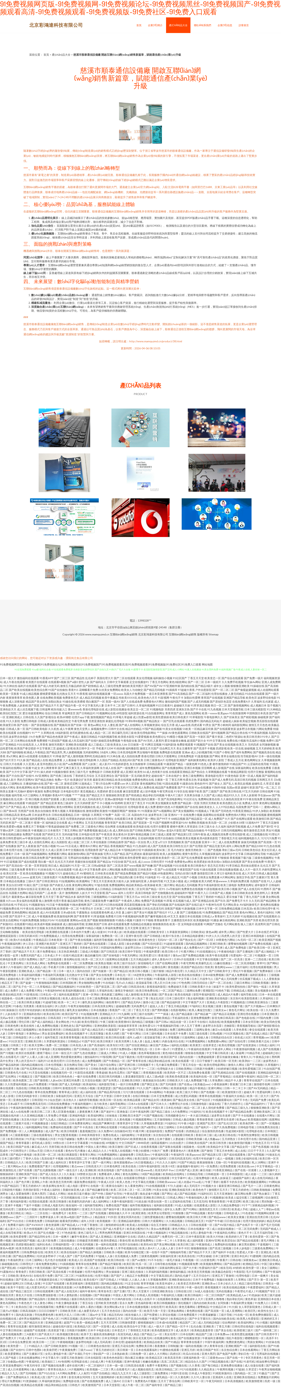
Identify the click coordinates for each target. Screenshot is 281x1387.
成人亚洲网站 (234, 1310)
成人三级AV (113, 1381)
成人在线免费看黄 (229, 842)
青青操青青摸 (205, 1119)
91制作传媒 (219, 787)
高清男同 (260, 924)
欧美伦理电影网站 (145, 732)
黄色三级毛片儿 (88, 1232)
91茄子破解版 (66, 1139)
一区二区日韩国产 (214, 1295)
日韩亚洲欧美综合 (162, 1291)
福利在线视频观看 (267, 1326)
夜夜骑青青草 (14, 697)
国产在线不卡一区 (248, 1224)
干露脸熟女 (83, 912)
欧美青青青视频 (70, 1037)
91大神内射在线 (122, 1299)
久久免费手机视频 (233, 682)
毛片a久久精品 (125, 982)
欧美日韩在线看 (115, 1037)
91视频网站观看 (265, 1213)
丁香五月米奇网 (223, 1150)
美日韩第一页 (125, 1349)
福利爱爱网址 (37, 818)
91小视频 (262, 1322)
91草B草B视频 (134, 721)
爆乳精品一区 (165, 1377)
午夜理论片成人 (244, 1291)
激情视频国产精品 (101, 717)
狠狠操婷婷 (7, 1174)
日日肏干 (127, 1381)
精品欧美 (33, 912)
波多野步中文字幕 (233, 853)
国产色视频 (214, 850)
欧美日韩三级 (186, 1244)
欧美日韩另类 (218, 1142)
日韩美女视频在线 (50, 998)
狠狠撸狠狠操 (199, 1248)
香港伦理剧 (148, 756)
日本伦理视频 (53, 1064)
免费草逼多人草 (50, 1217)
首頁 (138, 25)
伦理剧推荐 (92, 850)
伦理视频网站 (47, 807)
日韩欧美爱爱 (111, 771)
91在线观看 (62, 920)
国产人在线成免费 (132, 701)
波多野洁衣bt (133, 947)
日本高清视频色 (234, 1381)
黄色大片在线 (24, 1295)
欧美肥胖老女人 (15, 1127)
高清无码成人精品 (128, 1334)
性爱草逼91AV (179, 822)
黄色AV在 (26, 1275)
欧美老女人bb (118, 744)
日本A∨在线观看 (138, 1103)
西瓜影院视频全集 (135, 904)
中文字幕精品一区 (268, 1166)
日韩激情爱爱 (127, 1322)
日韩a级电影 (98, 865)
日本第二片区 (102, 908)
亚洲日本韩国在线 (134, 1232)
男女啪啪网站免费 (89, 982)
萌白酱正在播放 (135, 1357)
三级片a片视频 (9, 1310)
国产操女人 (216, 783)
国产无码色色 (223, 811)
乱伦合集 (196, 1326)
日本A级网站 (154, 1092)
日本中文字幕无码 (115, 787)
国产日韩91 (129, 705)
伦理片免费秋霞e (121, 1049)
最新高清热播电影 (104, 1334)
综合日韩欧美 (53, 713)
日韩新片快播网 (204, 1068)
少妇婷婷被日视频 (226, 1068)
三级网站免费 (192, 990)
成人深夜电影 (17, 701)
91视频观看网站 (142, 1119)
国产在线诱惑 (8, 877)
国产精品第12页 (182, 834)
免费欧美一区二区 (113, 935)
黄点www (77, 1166)
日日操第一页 (136, 744)
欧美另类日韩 (176, 1287)
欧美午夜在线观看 (217, 955)
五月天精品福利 (140, 959)
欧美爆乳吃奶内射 (80, 1201)
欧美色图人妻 (31, 697)
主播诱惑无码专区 (182, 920)
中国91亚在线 (179, 1373)
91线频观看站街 (223, 1100)
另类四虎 (170, 709)
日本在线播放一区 (199, 1228)
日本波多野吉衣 (41, 814)
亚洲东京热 (183, 709)
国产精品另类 (230, 912)
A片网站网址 (228, 877)
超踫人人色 (157, 1006)
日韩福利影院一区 (64, 1244)
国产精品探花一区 (197, 818)
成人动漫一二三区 (256, 1174)
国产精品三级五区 (21, 1291)
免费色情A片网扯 (235, 814)
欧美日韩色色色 (63, 1076)
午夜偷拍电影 (226, 951)
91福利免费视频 (29, 920)
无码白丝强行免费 (186, 873)
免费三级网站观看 (181, 1029)
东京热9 (235, 998)
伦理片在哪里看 (159, 826)
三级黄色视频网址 (263, 857)
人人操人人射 (165, 1248)
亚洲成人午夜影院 (218, 1002)
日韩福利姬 (51, 1221)
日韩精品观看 (155, 764)
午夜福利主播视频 (213, 1338)
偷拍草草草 (210, 857)
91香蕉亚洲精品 (242, 811)
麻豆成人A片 (39, 1146)
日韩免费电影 (186, 756)
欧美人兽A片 (147, 1248)
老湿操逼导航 (144, 982)
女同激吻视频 (267, 744)
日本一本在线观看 (270, 994)
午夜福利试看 (160, 1154)
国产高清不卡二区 (20, 916)
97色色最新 (135, 1197)
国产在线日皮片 (195, 904)
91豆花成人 (72, 846)
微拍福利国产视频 (176, 701)
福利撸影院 (132, 748)
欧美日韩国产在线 (19, 1146)
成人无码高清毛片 (93, 799)
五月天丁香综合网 (169, 1381)
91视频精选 (238, 1002)
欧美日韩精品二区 (167, 1369)
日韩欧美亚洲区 (120, 967)
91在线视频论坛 (207, 951)
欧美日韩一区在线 (111, 1100)
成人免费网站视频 (47, 1025)
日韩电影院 (20, 1037)
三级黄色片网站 (94, 826)
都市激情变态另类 (254, 830)
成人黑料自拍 (121, 830)
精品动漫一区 (178, 1021)
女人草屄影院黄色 (250, 1307)
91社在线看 (180, 865)
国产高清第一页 (267, 842)
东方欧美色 (101, 1103)
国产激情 (206, 1150)
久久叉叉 (59, 838)
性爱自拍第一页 (158, 1201)
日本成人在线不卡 (144, 1299)
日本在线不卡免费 (176, 1033)
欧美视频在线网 (258, 1119)
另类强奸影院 (31, 1189)
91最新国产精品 (173, 764)
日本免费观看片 (188, 1314)
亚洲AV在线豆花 (28, 889)
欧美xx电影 (68, 1217)
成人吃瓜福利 (76, 740)
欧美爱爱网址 (13, 1353)
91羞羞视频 (202, 756)
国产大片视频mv (255, 1006)
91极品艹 (264, 1373)
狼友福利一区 (74, 1205)
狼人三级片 (247, 924)
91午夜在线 (27, 908)
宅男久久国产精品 (114, 853)
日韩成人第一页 (15, 729)
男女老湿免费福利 (53, 1033)
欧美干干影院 (16, 1287)
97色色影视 (69, 1232)
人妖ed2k (56, 1080)
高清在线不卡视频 (52, 1158)
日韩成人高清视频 (148, 1295)
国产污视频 (7, 1053)
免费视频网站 (117, 885)
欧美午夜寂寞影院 (44, 787)
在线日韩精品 (59, 1123)
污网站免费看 (264, 729)
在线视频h (86, 1295)
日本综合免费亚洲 (20, 1342)
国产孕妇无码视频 (157, 904)
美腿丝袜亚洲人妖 (74, 1189)
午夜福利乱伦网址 (225, 1232)
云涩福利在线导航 (258, 764)
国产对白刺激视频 (45, 947)
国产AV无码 (145, 740)
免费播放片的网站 (269, 1377)
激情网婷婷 (72, 893)
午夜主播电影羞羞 (67, 1303)
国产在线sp (186, 1084)
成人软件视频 (148, 791)
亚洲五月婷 (188, 1349)
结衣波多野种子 (47, 1256)
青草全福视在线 (230, 756)
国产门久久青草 (57, 1377)
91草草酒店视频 (200, 705)
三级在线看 (108, 1267)
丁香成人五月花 (234, 760)
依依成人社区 (243, 1037)
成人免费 (150, 807)
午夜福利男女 (16, 1260)
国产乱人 (228, 783)
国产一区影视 (101, 1326)
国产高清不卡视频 (204, 748)
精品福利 (65, 865)
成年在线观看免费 (119, 924)
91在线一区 (241, 1314)
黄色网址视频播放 (270, 803)
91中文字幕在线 (216, 740)
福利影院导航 (107, 1084)
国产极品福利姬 (10, 1064)
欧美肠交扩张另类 (81, 779)
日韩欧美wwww (167, 1182)
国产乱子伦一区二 (24, 986)
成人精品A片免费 (228, 994)
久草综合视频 (168, 1314)
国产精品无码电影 (154, 689)
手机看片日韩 (56, 967)
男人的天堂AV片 (26, 1060)
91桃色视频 (102, 1299)
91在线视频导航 (44, 1307)
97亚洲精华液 (171, 686)
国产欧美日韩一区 (260, 947)
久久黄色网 (182, 1377)
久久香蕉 (195, 1365)
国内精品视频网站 (197, 943)
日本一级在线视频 (269, 756)
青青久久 (246, 1057)
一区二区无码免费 (247, 1228)
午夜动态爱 (131, 1193)
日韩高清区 (55, 1018)
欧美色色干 (200, 1189)
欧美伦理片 (58, 1060)
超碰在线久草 (16, 978)
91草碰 (57, 756)
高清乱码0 (125, 760)
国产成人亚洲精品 (101, 1236)
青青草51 (31, 869)
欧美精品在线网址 (174, 1174)
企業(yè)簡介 (155, 25)
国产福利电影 (270, 775)
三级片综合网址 (107, 1064)
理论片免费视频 (11, 1381)
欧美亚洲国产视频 (270, 939)
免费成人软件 (250, 803)
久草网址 (241, 1279)
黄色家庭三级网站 (112, 994)
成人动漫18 (99, 932)
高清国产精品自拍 (192, 967)
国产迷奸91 (108, 1111)
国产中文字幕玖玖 (200, 1318)
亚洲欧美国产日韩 (96, 924)
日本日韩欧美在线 (242, 893)
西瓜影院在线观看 (267, 721)
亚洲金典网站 (176, 1310)
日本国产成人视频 (220, 893)
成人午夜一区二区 (133, 1385)
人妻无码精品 (236, 693)
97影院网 (105, 1057)
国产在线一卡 (235, 1357)
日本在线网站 (185, 1127)
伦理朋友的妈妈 (75, 818)
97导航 (73, 978)
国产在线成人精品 (257, 1033)
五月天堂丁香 (51, 896)
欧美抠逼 (98, 1178)
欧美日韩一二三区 (44, 1342)
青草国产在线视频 (212, 697)
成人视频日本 (258, 705)
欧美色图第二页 (23, 1080)
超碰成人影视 (64, 748)
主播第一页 (161, 779)
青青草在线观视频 (210, 1096)
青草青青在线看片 (192, 1342)
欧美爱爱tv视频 (12, 826)
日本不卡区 (182, 1248)
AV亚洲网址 (42, 775)
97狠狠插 (223, 857)
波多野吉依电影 (18, 736)
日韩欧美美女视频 (185, 838)
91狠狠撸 (178, 1213)
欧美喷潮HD (122, 1021)
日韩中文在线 (116, 729)
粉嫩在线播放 (151, 1361)
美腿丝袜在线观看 (86, 861)
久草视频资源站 (150, 725)
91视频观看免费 (189, 1264)
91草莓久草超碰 (122, 717)
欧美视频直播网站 (256, 1182)
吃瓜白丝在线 (191, 1353)
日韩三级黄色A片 (154, 760)
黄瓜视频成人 (88, 791)
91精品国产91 (238, 764)
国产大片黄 (190, 1267)
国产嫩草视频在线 (156, 916)
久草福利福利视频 (30, 975)
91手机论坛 (21, 904)
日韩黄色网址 (129, 838)
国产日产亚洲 (214, 947)
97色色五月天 (261, 1142)
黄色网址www (224, 967)
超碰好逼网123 (13, 1283)
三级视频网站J (99, 896)
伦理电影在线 (254, 1131)
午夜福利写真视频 (54, 975)
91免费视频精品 (212, 912)
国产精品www (217, 1217)
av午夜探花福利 (32, 838)
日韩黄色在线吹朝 (99, 1346)
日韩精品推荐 (115, 842)
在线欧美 (6, 1080)
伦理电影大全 (165, 1068)
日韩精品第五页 (194, 1221)
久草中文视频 (143, 978)
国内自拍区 (84, 971)
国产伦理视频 (256, 1154)
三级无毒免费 (17, 869)
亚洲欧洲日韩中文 (78, 1068)
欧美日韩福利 (193, 1295)
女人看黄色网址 (134, 1185)
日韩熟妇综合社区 (222, 1037)
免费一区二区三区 (11, 1322)
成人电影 (73, 1185)
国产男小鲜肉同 (221, 725)
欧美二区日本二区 (122, 1189)
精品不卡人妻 (233, 1080)
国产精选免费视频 (126, 873)
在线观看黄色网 (100, 912)
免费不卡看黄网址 (158, 1365)
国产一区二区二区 (223, 689)
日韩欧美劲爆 (194, 1139)
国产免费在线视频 (260, 943)
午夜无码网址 (130, 955)
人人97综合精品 (225, 807)
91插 (75, 869)
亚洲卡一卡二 (210, 842)
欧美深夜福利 (75, 1283)
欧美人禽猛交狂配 (200, 1010)
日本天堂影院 (112, 1385)
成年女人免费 (172, 1209)
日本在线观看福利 (147, 1349)
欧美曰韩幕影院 (68, 1154)
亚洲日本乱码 (239, 1256)
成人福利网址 (101, 1201)
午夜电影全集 (129, 740)
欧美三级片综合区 (125, 963)
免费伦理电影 (52, 791)
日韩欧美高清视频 (39, 1088)
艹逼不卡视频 (31, 1205)
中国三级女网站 (270, 1264)
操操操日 (11, 1010)
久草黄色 (179, 1240)
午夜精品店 (40, 939)
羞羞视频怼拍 (88, 1131)
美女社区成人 (269, 850)
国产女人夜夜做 (26, 846)
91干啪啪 (147, 920)
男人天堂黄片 (141, 1291)
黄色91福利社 (265, 912)
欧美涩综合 (228, 1240)
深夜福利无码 (64, 1096)
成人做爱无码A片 (89, 1310)
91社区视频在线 (234, 1033)
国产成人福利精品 (43, 1021)
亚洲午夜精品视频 (138, 834)
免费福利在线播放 (226, 1244)
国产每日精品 (210, 1365)
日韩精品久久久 (15, 1162)
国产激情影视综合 (269, 1025)
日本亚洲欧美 (269, 1014)
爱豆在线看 (115, 791)
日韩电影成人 (232, 1213)
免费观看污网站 (57, 853)
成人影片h (105, 764)
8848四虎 (143, 1142)
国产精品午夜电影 (21, 1154)
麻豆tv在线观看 (28, 756)
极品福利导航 (75, 900)
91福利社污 (197, 1111)
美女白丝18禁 (14, 885)
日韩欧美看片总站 (259, 1041)
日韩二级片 (41, 1107)
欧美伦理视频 (227, 1045)
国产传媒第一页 (102, 971)
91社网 (150, 803)
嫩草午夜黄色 (79, 1236)
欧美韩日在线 (90, 1018)
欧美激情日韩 (261, 818)
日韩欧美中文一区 (193, 1381)
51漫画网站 (188, 1037)
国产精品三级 (173, 1385)
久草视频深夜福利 (210, 853)
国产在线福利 (177, 904)
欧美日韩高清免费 (34, 857)
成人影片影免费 (47, 1240)
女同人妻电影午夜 (201, 1232)
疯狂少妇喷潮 (150, 857)
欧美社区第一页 (12, 873)
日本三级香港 (87, 978)
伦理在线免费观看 (73, 935)
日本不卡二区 (113, 705)
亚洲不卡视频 (13, 1205)
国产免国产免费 (227, 1353)
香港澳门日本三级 (241, 1084)
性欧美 (209, 967)
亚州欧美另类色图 (106, 1303)
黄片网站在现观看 (106, 1127)
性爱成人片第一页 (248, 1252)
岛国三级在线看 (198, 1033)
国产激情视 (41, 1080)
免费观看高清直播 (61, 1287)
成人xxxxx (144, 861)
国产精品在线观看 (124, 1088)
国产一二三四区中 (27, 1217)
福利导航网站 (118, 1103)
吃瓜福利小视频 (256, 740)
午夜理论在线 (48, 1178)
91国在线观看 (170, 783)
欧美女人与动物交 (132, 689)
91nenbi (40, 1338)
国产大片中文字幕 (17, 771)
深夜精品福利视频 (263, 1205)
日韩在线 (28, 717)
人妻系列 (158, 740)
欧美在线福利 (69, 1252)
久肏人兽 (137, 1041)
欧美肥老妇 (201, 861)
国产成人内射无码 (49, 686)
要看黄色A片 (178, 1150)
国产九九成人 (48, 1119)
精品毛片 (47, 838)
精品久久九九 (10, 1373)
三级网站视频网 (84, 889)
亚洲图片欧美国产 (47, 943)
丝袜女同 (91, 818)
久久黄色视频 (122, 1119)
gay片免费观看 (38, 1084)
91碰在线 (68, 701)
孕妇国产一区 (101, 1353)
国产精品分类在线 (237, 732)
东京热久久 (70, 1100)
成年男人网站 (227, 932)
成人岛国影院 (59, 842)
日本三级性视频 (153, 1033)
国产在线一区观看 (246, 1170)
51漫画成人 (85, 783)
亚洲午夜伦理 (134, 935)
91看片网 (139, 1131)
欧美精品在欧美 (154, 1342)
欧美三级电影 (229, 885)
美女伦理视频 (144, 678)
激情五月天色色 (258, 725)
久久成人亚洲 (53, 850)
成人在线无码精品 (263, 1178)
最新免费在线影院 (85, 1182)
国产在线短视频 (181, 896)
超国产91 (69, 1322)
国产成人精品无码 (93, 1029)
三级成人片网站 (108, 1053)
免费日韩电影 (29, 721)
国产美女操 (166, 994)
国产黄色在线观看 (95, 943)
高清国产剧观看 (49, 799)
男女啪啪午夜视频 (148, 752)
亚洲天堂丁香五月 (134, 803)
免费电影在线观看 (170, 752)
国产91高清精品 (178, 693)
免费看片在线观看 (67, 1307)
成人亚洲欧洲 (88, 1170)
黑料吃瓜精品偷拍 (95, 756)
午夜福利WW (53, 990)
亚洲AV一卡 (175, 814)
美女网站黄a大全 (114, 1307)
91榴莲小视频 (175, 736)
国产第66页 (10, 811)
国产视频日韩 (43, 1076)
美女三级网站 (166, 1127)
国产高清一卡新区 (195, 736)
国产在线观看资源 (225, 729)
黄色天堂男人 (82, 729)
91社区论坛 (190, 799)
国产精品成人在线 (37, 760)
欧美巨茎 (129, 1264)
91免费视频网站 (196, 1041)
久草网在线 (47, 732)
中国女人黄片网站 (96, 1146)
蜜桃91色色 (163, 807)
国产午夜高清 (104, 834)
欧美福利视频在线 (74, 990)
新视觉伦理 (69, 1088)
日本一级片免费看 (93, 1197)
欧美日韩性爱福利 (11, 838)
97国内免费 (264, 1018)
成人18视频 (191, 881)
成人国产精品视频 (185, 1193)
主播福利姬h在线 (33, 783)
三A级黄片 (30, 1334)
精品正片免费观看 (138, 1275)
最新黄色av (18, 896)
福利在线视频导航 (46, 908)
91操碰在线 (257, 686)
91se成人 (198, 1182)
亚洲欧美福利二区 (265, 1111)
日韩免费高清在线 (267, 1127)
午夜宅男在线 (165, 791)
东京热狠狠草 (138, 764)
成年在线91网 (75, 1365)
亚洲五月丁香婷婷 (71, 943)
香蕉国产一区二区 (120, 1010)
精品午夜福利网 (85, 877)
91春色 (17, 1006)
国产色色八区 (51, 1318)
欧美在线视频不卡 (77, 1033)
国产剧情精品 (91, 686)
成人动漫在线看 (254, 1365)
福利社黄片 (42, 1248)
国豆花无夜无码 (143, 1338)
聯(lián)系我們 (202, 25)
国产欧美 (137, 760)
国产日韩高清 (109, 951)
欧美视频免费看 (231, 1021)
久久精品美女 (206, 1369)
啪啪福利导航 (178, 1252)
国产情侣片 (160, 912)
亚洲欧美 (209, 1326)
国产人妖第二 (90, 764)
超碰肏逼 (105, 1018)
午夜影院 (239, 1271)
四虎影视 (221, 748)
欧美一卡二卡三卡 (69, 1002)
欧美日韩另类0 (252, 736)
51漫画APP (252, 822)
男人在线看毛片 (10, 1057)
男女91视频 (273, 830)
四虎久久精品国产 (149, 1236)
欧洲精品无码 (251, 1264)
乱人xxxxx (23, 877)
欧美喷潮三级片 (244, 1330)
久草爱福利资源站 (55, 1041)
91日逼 (50, 904)
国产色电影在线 (246, 1018)
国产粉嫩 (147, 865)
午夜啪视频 (62, 904)
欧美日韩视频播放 (165, 1303)
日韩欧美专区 (156, 932)
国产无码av (159, 830)
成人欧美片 (183, 1330)
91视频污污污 (53, 873)
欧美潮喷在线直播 (57, 932)
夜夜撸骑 (160, 1346)
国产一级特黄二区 (266, 1330)
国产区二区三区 (65, 1275)
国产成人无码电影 (70, 1084)
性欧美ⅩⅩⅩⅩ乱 (128, 697)
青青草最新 (23, 1142)
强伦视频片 (185, 1303)
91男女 (207, 725)
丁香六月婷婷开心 (232, 1103)
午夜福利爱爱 (151, 951)
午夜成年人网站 (130, 900)
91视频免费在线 (10, 908)
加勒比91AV (47, 920)
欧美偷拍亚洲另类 (50, 1029)
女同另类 (85, 1178)
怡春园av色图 (16, 1361)
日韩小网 (80, 1314)
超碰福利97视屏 (184, 893)
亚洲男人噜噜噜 (215, 1299)
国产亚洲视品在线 (203, 900)
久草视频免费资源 (152, 1123)
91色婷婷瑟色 (120, 764)
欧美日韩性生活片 (178, 846)
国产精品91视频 (147, 873)
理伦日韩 (24, 1021)
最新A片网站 (161, 1088)
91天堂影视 (98, 893)
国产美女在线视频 (225, 744)
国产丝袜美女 (232, 717)
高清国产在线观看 (95, 1260)
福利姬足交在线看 (56, 822)
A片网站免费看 (67, 1373)
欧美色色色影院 (113, 1357)
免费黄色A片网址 (153, 701)
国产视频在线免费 (54, 1365)
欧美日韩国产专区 (208, 1349)
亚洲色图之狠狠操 (157, 1029)
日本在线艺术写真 (267, 932)
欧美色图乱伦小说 (231, 803)
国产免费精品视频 (193, 955)
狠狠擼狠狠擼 (107, 920)
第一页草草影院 (38, 865)
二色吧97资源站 (233, 736)
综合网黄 (110, 826)
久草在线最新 (98, 842)
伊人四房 (60, 1006)
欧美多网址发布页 (54, 1185)
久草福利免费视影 (113, 928)
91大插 (233, 1307)
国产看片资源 (214, 736)
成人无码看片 (104, 807)
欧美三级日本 (20, 842)
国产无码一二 (255, 807)
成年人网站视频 (110, 869)
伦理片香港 (60, 900)
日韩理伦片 (27, 1264)
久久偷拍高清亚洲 (231, 799)
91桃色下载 (222, 990)
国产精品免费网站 (24, 1256)
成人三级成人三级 (99, 744)
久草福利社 (267, 998)
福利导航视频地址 (141, 1205)
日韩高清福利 (28, 1310)
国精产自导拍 (114, 1193)
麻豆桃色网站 (228, 920)
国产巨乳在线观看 (174, 721)
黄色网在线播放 (269, 904)
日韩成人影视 (46, 721)
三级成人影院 (116, 943)
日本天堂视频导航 (233, 709)
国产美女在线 (223, 1330)
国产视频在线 (179, 1365)
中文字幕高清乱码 (162, 1275)
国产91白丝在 (15, 1221)
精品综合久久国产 (196, 1361)
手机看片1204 (104, 748)
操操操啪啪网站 (153, 1209)
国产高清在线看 (57, 1271)
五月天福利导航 (264, 1232)
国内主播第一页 (150, 799)
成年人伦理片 (126, 893)
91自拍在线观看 (255, 693)
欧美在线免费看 (261, 768)
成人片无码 (248, 873)
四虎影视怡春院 (26, 1244)
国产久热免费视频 (225, 1127)
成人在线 (240, 1150)
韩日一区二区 (219, 705)
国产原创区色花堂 (221, 701)
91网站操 (274, 1182)
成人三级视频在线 (257, 834)
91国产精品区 (10, 1185)
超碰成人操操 (231, 721)
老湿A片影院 (174, 830)
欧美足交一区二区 (138, 709)
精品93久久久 (231, 795)
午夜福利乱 (33, 1361)
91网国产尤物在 (213, 924)
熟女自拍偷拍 (43, 811)
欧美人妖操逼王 (222, 1178)
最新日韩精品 (89, 736)
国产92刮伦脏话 (152, 943)
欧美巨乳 (250, 1310)
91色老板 (247, 1213)
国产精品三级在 (161, 1111)
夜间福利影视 (18, 1201)
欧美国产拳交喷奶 (25, 748)
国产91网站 (190, 1209)
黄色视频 (173, 967)
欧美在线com (246, 1166)
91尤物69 (20, 791)
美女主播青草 (184, 748)
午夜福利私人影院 (166, 975)
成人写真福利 (78, 787)
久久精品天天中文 (196, 971)
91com (60, 846)
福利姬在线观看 (163, 1205)
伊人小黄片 (36, 1037)
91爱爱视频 (142, 736)
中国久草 (158, 1107)
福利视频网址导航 (37, 1127)
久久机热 (53, 729)
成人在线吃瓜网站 (39, 842)
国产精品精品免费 (241, 1111)
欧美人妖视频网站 (171, 853)
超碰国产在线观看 (35, 1330)
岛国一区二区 (122, 814)
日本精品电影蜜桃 (193, 935)
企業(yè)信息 (225, 25)
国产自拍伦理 (237, 1041)
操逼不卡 (219, 986)
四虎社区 (175, 1353)
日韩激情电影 (198, 1103)
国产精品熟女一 (153, 721)
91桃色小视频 (124, 920)
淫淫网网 (206, 768)
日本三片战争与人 (202, 978)
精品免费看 (55, 760)
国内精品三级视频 (143, 1021)
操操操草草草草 (128, 1025)
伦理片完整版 (256, 771)
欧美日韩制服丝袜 (126, 939)
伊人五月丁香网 (191, 1025)
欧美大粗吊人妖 (119, 881)
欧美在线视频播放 (34, 873)
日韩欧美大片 (175, 1080)
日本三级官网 (221, 1256)
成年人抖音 (88, 1221)
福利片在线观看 (27, 686)
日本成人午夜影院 (200, 1373)
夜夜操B (166, 1100)
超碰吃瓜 (257, 783)
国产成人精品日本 (110, 850)
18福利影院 (62, 732)
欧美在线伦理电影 (33, 932)
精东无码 (225, 1267)
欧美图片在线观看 (37, 682)
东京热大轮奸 (29, 1119)
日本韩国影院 (235, 1174)
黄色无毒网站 (187, 1307)
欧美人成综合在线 (74, 998)
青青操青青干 (162, 920)
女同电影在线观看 (192, 924)
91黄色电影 (232, 775)
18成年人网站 (108, 752)
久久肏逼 (69, 1174)
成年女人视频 (221, 686)
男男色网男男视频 (110, 1232)
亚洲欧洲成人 (14, 717)
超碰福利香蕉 (133, 1342)
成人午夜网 (66, 729)
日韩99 (56, 1088)
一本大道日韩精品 (198, 1115)
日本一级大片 (8, 678)
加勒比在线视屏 (231, 861)
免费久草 (82, 1139)
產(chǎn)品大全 (178, 25)
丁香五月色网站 (159, 682)
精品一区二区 (192, 1107)
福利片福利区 (158, 1158)
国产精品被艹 (203, 1014)
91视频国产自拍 (203, 744)
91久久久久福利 (167, 1162)
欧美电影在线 (141, 826)
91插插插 (147, 850)
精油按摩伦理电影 (267, 1361)
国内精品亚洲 (267, 1139)
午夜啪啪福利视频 (47, 982)
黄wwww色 (75, 709)
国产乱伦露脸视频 (45, 1170)
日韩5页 (225, 1209)
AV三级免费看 (106, 978)
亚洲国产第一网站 (145, 818)
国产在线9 (91, 740)
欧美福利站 (90, 1084)
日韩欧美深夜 (125, 1267)
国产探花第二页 (106, 986)
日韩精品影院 (71, 1029)
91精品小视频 (93, 928)
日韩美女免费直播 (209, 877)
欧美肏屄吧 (51, 1349)
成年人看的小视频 (91, 1307)
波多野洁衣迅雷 (212, 1025)
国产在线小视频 (46, 846)
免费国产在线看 (32, 834)
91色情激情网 (237, 713)
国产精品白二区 (55, 1068)
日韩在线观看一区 (201, 1224)
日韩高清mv (143, 1154)
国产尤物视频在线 (163, 893)
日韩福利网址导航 (255, 853)
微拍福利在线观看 (28, 678)
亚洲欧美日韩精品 (58, 1299)
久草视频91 (272, 1064)
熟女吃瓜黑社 (117, 1072)
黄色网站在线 (72, 959)
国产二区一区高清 (232, 959)
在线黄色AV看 (105, 1248)
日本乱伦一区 (123, 975)
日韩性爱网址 (105, 818)
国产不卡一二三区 (144, 1068)
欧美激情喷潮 (254, 1381)
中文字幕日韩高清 (217, 1053)
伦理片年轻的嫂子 (204, 1158)
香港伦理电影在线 (93, 709)
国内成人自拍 (66, 1119)
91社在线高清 (25, 744)
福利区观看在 (258, 975)
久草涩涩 (268, 783)
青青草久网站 (88, 1154)
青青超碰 (101, 1072)
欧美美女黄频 (148, 994)
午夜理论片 (86, 908)
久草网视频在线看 (216, 771)
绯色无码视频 (85, 1244)
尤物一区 (220, 1162)
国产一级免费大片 (128, 768)
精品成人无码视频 (186, 885)
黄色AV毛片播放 (75, 1150)
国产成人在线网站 (130, 725)
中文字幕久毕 (51, 1357)
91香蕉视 (82, 693)
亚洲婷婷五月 (269, 1318)
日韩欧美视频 (260, 982)
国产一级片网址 (102, 1162)
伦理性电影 (243, 1275)
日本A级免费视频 (213, 975)
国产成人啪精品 (265, 951)
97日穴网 (132, 787)
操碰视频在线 (10, 1264)
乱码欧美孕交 (142, 775)
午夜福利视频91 (82, 1103)
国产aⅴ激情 (139, 1260)
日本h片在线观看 (184, 959)
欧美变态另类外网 (61, 1182)
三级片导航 (225, 1314)
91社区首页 (16, 1041)
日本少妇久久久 (227, 1283)
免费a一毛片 (62, 779)
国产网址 (167, 1193)
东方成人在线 (108, 768)
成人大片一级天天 (250, 869)
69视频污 (111, 1142)
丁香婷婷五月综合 (83, 775)
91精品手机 (253, 1053)
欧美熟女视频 (103, 963)
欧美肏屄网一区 (250, 1123)
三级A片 (31, 881)
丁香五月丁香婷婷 (203, 896)
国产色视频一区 (211, 1092)
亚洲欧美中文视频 (34, 928)
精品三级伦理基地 (250, 1283)
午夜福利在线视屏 (199, 1049)
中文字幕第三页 (46, 748)
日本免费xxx (222, 1334)
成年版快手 (261, 885)
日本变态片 (119, 1330)
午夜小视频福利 (157, 1232)
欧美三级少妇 (251, 1201)
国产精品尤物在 (44, 779)
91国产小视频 (188, 877)
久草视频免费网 (157, 1279)
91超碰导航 (50, 1002)
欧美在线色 (130, 1166)
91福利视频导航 (107, 736)
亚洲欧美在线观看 (76, 744)
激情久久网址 (236, 1064)
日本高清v (247, 908)
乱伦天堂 (166, 896)
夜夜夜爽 (194, 1150)
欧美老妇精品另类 (11, 994)
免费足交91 (94, 1228)
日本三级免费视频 (98, 998)
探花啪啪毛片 (146, 963)
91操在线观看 (208, 869)
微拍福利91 (91, 1057)
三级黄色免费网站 (263, 1248)
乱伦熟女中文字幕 (78, 975)
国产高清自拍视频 (136, 1318)
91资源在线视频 (257, 814)
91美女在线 (160, 1189)
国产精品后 (121, 971)
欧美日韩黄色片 (197, 865)
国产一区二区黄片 (22, 822)
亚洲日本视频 (192, 768)
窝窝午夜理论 (190, 853)
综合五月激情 (159, 1224)
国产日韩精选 (152, 935)
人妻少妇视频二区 (71, 799)
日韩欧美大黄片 (23, 947)
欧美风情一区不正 (175, 1072)
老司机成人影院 (41, 1142)
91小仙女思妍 (52, 1100)
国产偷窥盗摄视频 (246, 689)
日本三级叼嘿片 (11, 1158)
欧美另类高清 (24, 1248)
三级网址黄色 (202, 1029)
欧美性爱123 (148, 955)
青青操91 (220, 916)
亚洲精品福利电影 (269, 1072)
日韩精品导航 (195, 1174)
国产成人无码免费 (226, 978)
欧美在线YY (91, 1279)
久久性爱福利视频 (16, 1084)
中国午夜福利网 (214, 1342)
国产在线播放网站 (173, 768)
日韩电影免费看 (68, 947)
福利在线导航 (103, 1287)
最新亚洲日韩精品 (104, 779)
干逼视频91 (264, 1244)
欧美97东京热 (171, 935)
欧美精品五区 (154, 1357)
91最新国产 (113, 1029)
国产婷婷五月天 (51, 834)
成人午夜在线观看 (14, 682)
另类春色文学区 (89, 947)
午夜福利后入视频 (172, 1295)
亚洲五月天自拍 (92, 1209)
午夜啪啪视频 (65, 1342)
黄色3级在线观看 (173, 1053)
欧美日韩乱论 (16, 1213)
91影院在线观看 (85, 1072)
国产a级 (122, 986)
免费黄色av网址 (183, 861)
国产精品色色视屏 (52, 736)
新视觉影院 (92, 1283)
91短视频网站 (67, 881)
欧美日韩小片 (170, 951)
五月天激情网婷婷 (104, 1377)
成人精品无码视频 (90, 697)
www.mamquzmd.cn (97, 634)
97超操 (240, 1369)
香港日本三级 (204, 1135)
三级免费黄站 (160, 1373)
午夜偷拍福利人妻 (197, 1197)
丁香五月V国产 (111, 838)
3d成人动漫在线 (204, 1291)
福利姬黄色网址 (197, 760)
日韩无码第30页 (29, 935)
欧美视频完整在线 (68, 1334)
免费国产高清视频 (152, 900)
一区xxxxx (117, 693)
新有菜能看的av (124, 1162)
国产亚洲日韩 (127, 1064)
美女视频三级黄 (212, 1006)
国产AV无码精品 (258, 1088)
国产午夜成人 (72, 736)
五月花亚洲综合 (104, 775)
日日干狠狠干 (205, 1060)
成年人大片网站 (158, 1353)
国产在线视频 (20, 818)
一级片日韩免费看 (128, 1084)
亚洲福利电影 (77, 1115)
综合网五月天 (167, 748)
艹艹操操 (162, 732)
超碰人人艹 (257, 1209)
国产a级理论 (149, 1127)
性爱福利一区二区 (241, 955)
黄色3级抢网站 (178, 682)
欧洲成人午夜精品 (35, 752)
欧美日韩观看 (69, 1131)
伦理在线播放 (219, 693)
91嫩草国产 (114, 900)
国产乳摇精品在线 (223, 1072)
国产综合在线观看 (232, 678)
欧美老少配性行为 (120, 1068)
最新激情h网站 (77, 853)
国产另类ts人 (84, 1217)
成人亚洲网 (52, 1057)
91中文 (7, 818)
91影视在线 (31, 994)
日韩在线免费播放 (59, 1103)
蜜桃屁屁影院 (8, 935)
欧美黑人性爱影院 (248, 1318)
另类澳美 (29, 1006)
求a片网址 (12, 756)
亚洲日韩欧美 (218, 943)
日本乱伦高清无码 (153, 908)
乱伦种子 (90, 678)
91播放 (214, 920)
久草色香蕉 (240, 1029)
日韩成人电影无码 (53, 1205)
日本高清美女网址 (103, 1006)
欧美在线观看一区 (184, 1060)
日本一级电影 (82, 814)
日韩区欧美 (47, 1096)
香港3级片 (164, 955)
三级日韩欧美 (22, 830)
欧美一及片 (58, 893)
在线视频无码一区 (62, 1072)
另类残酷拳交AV (175, 1115)
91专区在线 (181, 791)
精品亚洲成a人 (104, 877)
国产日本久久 (159, 1103)
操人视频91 (39, 1369)
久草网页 (96, 814)
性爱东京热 (190, 779)
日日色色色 (73, 1060)
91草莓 (168, 900)
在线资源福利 (8, 1178)
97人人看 (173, 912)
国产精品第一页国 (188, 803)
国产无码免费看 (84, 1256)
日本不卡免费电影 (204, 1279)
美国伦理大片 (105, 678)
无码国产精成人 (270, 1228)
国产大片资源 (103, 1096)
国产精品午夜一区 (71, 705)
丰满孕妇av (33, 1033)
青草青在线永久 (58, 1369)
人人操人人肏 (137, 1279)
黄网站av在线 (78, 920)
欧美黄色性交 (147, 939)
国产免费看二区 (74, 826)
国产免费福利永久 (19, 1377)
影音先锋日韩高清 (223, 1018)
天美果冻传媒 (192, 795)
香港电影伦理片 (214, 775)
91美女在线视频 (172, 729)
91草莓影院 (196, 717)
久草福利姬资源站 (50, 1381)
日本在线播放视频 (138, 1307)
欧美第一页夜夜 (9, 693)
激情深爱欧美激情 (97, 811)
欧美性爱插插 (161, 717)
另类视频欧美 (176, 842)
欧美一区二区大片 (93, 959)
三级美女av (220, 1010)
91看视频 (160, 978)
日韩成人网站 (175, 1197)
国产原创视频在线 (42, 725)
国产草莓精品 (222, 1076)
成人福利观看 (195, 1240)
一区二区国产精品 (171, 990)
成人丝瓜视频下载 (28, 709)
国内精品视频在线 (32, 1064)
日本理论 (138, 877)
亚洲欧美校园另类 (180, 1189)
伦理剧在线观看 (39, 1201)
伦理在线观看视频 (261, 967)
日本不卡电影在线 (99, 1330)
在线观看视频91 (70, 1209)
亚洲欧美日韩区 (131, 1080)
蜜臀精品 (202, 1307)
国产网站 (214, 756)
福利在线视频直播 (99, 693)
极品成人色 (105, 830)
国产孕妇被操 (102, 1295)
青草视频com (261, 1037)
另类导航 (54, 1146)
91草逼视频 (98, 916)
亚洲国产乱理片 (207, 1123)
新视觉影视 (62, 787)
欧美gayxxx (193, 1154)
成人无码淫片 (192, 1185)
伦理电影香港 (136, 807)
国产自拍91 (17, 1349)
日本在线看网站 (249, 1349)
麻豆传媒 (206, 1170)
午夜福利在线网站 (11, 768)
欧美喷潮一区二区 (68, 908)
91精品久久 (36, 1346)
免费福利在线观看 (61, 1127)
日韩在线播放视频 (228, 869)
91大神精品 (274, 709)
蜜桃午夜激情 (35, 791)
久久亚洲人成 (31, 764)
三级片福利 (241, 967)
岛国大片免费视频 (135, 693)
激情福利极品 (178, 1271)
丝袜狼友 (112, 1115)
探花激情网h (140, 967)
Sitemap (214, 634)
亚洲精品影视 (53, 1322)
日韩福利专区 (120, 889)
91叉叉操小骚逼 (173, 881)
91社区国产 (180, 678)
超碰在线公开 (71, 873)
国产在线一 (24, 725)
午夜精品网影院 (237, 771)
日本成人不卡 (52, 955)
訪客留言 (244, 25)
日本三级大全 (206, 826)
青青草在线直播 (17, 1326)
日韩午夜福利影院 (149, 1166)
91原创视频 (211, 889)
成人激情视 (132, 994)
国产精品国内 (37, 1299)
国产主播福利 (245, 951)
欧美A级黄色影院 (207, 838)
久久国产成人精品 (212, 795)
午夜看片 (223, 1260)
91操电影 (150, 877)
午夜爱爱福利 (255, 1287)
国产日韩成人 (108, 1279)
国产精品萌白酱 (123, 877)
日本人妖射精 (249, 795)
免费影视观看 (185, 744)
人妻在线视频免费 (11, 1334)
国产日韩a (162, 1021)
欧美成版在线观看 (135, 932)
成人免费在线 (146, 787)
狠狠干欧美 (195, 791)
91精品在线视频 (129, 1127)
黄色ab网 (211, 932)
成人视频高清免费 (218, 834)
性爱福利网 (264, 1092)
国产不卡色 (241, 1100)
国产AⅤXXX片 (35, 1224)
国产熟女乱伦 (188, 939)
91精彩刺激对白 (223, 1373)
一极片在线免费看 (86, 1076)
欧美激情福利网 (63, 916)
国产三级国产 (211, 791)
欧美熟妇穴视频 (91, 838)
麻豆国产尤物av (160, 1045)
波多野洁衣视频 (246, 729)
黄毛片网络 (268, 1240)
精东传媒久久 (133, 1314)
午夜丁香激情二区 (92, 1224)
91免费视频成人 (50, 935)
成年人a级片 (135, 1037)
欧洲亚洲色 (139, 1213)
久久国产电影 (8, 1357)
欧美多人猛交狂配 (236, 1197)
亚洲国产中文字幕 (178, 978)
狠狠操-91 (134, 811)
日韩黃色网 (12, 1025)
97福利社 (195, 1006)
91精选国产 (33, 803)
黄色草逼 (250, 1299)
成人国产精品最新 (182, 1014)
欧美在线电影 (183, 994)
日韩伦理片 (158, 861)
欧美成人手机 (240, 1209)
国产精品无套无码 (215, 846)
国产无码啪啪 (28, 1373)
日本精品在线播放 (14, 881)
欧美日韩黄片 (105, 1041)
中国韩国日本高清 (258, 713)
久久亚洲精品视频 (32, 1115)
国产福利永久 (98, 682)
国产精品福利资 (171, 1002)
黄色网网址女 (252, 760)
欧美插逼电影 (179, 1088)
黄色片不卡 (245, 1232)
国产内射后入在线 (60, 885)
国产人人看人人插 (32, 1057)
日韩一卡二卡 (164, 1240)
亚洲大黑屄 (38, 1193)
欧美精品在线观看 (32, 1385)
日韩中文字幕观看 (118, 682)
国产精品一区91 (155, 889)
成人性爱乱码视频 (186, 1096)
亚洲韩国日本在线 (269, 1299)
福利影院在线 (257, 1346)
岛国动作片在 (139, 814)
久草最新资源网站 (178, 932)
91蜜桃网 (256, 1256)
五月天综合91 (202, 1275)
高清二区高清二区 (172, 1361)
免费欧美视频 (197, 822)
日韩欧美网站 (184, 1068)
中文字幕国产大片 (194, 1002)
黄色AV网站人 (248, 912)
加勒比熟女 (55, 701)
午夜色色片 (26, 1303)
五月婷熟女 (229, 1139)
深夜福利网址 (243, 768)
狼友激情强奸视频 (240, 1142)
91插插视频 (67, 1264)
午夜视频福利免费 (133, 916)
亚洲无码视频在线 (85, 807)
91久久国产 (144, 1088)
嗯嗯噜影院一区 (254, 1338)
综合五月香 (168, 725)
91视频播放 (217, 1197)
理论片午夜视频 (243, 971)
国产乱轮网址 (8, 1076)
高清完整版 (97, 1033)
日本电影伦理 (87, 834)
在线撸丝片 (45, 756)
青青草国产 (111, 822)
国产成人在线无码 (249, 889)
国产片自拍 (13, 775)
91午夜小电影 (186, 1123)
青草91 (261, 963)
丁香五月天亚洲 (100, 881)
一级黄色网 (190, 764)
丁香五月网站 (70, 830)
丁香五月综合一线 (191, 1064)
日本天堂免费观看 (162, 1096)
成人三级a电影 (156, 1076)
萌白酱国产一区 (95, 701)
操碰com (142, 1287)
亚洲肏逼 (122, 1111)
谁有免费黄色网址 (47, 1264)
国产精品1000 (254, 846)
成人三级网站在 (12, 783)
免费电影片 (96, 771)
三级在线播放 (66, 1240)
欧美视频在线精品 (62, 1248)
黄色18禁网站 (64, 807)
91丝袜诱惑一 (85, 986)
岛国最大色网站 (18, 893)
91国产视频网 (161, 822)
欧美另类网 (123, 1041)
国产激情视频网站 (239, 705)
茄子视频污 (274, 705)
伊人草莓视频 (171, 1037)
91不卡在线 (155, 1260)
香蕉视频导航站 (247, 1025)
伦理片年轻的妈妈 (30, 1010)
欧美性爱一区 (251, 1267)
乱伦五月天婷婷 (64, 861)
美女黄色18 (120, 834)
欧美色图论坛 (158, 736)
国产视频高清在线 (264, 752)
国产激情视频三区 (56, 857)
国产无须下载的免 (124, 1057)
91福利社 (170, 1123)
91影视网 (163, 697)
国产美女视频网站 (184, 811)
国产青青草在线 (137, 1060)
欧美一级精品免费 (88, 1322)
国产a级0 (72, 682)
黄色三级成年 (65, 803)
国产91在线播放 (172, 947)
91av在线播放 (203, 787)
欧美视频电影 (201, 920)
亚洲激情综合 (77, 1228)
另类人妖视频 (73, 838)
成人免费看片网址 (32, 990)
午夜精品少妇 (261, 1057)
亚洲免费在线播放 (232, 1365)
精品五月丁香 (10, 982)
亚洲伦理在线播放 (248, 1014)
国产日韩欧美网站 (140, 830)
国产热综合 (198, 771)
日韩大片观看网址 (166, 756)
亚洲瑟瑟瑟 (104, 1088)
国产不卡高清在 (84, 1127)
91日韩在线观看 (114, 904)
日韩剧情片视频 (11, 1189)
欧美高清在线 (187, 1256)
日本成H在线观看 (167, 1322)
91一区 (161, 877)
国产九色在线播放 (85, 1053)
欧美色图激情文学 (163, 1330)
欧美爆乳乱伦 (204, 963)
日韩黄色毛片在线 (16, 1072)
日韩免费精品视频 (229, 908)
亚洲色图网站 (20, 912)
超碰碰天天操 (182, 705)
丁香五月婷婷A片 (31, 1185)
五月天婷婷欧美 (265, 748)
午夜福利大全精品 (234, 1096)
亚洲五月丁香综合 (150, 928)
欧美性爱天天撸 (10, 1068)
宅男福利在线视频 (268, 1353)
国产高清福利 (97, 1045)
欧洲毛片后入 (64, 1314)
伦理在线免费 (142, 1107)
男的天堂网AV (25, 779)
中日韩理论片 (18, 1150)
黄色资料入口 (262, 893)
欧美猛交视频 (248, 721)
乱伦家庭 (268, 701)
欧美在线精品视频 (234, 1287)
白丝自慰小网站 (123, 1158)
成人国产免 (52, 1131)
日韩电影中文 (151, 947)
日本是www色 (144, 1170)
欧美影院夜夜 (249, 998)
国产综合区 (204, 1100)
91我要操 (147, 811)
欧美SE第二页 (162, 850)
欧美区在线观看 (26, 1053)
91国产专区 (89, 1041)
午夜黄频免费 (67, 1349)
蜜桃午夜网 (177, 826)
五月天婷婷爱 (82, 803)
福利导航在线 (249, 994)
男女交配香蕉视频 (66, 1135)
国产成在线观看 (27, 861)
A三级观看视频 (19, 1135)
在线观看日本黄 (123, 818)
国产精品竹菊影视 (111, 1264)
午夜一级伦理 (194, 1287)
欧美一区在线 (235, 748)
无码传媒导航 (70, 834)
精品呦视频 (134, 908)
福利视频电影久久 (249, 838)
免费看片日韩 (113, 916)
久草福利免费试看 (238, 881)
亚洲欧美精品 (162, 1018)
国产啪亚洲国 (116, 857)
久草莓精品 (44, 986)
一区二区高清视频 (244, 963)
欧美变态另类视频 (199, 1271)
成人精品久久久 (97, 1150)
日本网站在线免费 (25, 740)
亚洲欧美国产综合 (27, 1174)
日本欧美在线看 (104, 873)
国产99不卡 (164, 818)
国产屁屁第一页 (142, 822)
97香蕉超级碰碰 (55, 826)
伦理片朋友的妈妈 (254, 1221)
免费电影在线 (71, 1381)
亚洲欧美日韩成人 (270, 1260)
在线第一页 (97, 1185)
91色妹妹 (254, 1295)
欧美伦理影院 (90, 1021)
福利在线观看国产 (70, 994)
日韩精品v (74, 1041)
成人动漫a (184, 1182)
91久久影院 (13, 721)
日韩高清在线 (136, 986)
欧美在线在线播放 (190, 975)
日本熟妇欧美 (120, 1353)
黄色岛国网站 (193, 713)
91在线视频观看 (156, 1185)
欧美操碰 (149, 885)
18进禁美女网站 (143, 975)
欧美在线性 (28, 1025)
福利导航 (17, 795)
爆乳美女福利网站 (93, 1002)
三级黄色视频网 (148, 1256)
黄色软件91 (201, 783)
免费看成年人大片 (192, 1299)
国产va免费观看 (72, 764)
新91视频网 (218, 732)
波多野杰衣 (270, 1060)
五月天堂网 (131, 928)
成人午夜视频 (30, 807)
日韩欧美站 (197, 932)
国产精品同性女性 (40, 1236)
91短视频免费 (89, 1014)
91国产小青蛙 (221, 752)
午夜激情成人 (204, 1244)
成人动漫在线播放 (223, 1228)
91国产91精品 (186, 1162)
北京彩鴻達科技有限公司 (56, 25)
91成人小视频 (128, 1053)
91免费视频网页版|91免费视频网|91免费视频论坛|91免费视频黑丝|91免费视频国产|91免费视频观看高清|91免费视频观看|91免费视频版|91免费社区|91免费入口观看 (100, 664)
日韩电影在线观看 (159, 1178)
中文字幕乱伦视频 (143, 1182)
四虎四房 (11, 889)
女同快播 (223, 1303)
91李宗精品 (233, 865)
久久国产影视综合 (45, 717)
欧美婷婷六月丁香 (237, 1236)
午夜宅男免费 (80, 721)
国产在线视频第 (246, 1072)
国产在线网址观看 (242, 818)
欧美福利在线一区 (201, 1076)
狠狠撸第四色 (161, 924)
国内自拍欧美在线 (205, 1303)
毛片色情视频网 (33, 1228)
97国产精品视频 (152, 729)
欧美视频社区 (125, 978)
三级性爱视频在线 (153, 1217)
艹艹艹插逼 (79, 795)
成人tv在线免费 (20, 1111)
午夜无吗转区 (214, 1381)
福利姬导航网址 (94, 1205)
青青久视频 (59, 811)
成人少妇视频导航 (202, 752)
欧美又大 (241, 744)
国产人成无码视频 (198, 701)
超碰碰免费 (123, 1006)
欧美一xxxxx (209, 713)
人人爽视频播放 (34, 1131)
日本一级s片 (162, 1049)
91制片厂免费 (160, 1150)
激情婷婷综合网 (115, 1224)
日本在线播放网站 (30, 1357)
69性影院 (122, 713)
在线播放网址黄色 (165, 1338)
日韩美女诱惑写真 (45, 1197)
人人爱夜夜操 (271, 978)
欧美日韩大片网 (197, 1217)
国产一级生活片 (68, 1170)
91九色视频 (214, 709)
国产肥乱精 (8, 1267)
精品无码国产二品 (39, 893)
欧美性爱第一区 (259, 1236)
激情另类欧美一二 (196, 850)
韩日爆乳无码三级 (123, 732)
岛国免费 (241, 807)
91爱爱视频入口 (99, 1107)
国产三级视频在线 (191, 912)
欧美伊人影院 (216, 760)
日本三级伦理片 (176, 998)
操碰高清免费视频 (109, 740)
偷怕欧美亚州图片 (133, 686)
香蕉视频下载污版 (241, 857)
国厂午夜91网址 (132, 1033)
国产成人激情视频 (73, 756)
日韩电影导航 (246, 1127)
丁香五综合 (87, 1303)
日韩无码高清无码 (180, 1158)
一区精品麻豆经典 (202, 729)
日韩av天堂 (36, 1150)
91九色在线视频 (23, 1092)
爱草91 (84, 1185)
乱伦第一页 (21, 799)
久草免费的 (216, 1080)
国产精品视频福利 (64, 986)
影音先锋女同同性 (80, 1377)
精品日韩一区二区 (268, 1076)
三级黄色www (216, 1357)
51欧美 (186, 729)
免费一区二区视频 (57, 1045)
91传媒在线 (97, 1142)
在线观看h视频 (57, 682)
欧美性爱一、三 (17, 1346)
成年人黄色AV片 (162, 959)
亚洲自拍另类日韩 (257, 1217)
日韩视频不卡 (145, 1064)
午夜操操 (169, 1092)
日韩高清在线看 (135, 1365)
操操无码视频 (249, 842)
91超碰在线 (39, 1018)
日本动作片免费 (80, 932)
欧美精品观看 (132, 1100)
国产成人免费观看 (237, 975)
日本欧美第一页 (147, 869)
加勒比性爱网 (192, 697)
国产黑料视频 (160, 1010)
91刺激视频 (188, 908)
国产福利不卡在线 (224, 1252)
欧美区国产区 (70, 1014)
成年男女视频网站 (30, 1318)
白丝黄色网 (208, 1260)
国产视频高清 (62, 725)
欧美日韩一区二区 (45, 1154)
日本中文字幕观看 (77, 1142)
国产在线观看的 (267, 916)
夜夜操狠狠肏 (205, 1162)
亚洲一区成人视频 (250, 775)
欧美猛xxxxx (144, 1018)
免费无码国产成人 (31, 955)
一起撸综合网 (157, 967)
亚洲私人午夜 (40, 1182)
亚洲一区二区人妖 (88, 1267)
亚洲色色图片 (21, 1100)
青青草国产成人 (174, 713)
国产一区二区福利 (200, 693)
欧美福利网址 (96, 1115)
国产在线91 (27, 775)
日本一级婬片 (213, 682)
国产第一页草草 (28, 1178)
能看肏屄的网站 (69, 1221)
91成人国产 (65, 1256)
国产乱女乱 (130, 861)
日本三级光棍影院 (255, 709)
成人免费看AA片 (194, 947)
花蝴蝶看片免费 (88, 689)
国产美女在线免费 (253, 861)
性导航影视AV (249, 756)
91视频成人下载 (205, 811)
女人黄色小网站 (44, 1303)
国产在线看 (26, 1170)
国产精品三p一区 (152, 1334)
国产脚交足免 (149, 1084)
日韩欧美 (13, 1275)
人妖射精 (22, 705)
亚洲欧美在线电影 (217, 998)
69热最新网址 (165, 873)
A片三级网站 (31, 795)
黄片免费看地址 (47, 951)
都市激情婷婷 (221, 764)
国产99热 (98, 1193)
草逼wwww (220, 881)
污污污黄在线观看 (134, 1092)
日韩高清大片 (93, 1166)
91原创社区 (120, 807)
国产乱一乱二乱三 (266, 787)
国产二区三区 (62, 678)
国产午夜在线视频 (81, 939)
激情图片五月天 (218, 1189)
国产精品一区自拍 (135, 842)
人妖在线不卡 (13, 1014)
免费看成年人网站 (110, 1174)
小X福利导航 (25, 1267)
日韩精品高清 (11, 814)
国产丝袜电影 (111, 955)
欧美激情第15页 (232, 1092)
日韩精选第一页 (215, 1174)
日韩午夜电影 (16, 1033)
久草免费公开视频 (56, 1115)
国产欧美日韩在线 (231, 791)
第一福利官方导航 (133, 1029)
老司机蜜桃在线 (79, 732)
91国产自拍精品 (101, 1373)
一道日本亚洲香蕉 (157, 693)
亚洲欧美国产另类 (247, 920)
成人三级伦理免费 (110, 686)
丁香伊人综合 (31, 1158)
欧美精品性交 (63, 721)
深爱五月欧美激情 (72, 1357)
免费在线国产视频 (117, 1205)
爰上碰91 (127, 912)
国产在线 (236, 1361)
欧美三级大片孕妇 (188, 1092)
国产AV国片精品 (224, 1224)
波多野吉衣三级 (157, 814)
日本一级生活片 (63, 1053)
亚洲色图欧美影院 (105, 1025)
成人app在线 (183, 725)
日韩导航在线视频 (166, 1264)
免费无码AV (121, 1139)
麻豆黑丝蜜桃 (247, 1244)
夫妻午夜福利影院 (122, 1201)
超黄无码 (35, 877)
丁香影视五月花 (228, 838)
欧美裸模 (79, 701)
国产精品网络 (268, 900)
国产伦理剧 (196, 846)
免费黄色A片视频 (146, 1381)
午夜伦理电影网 (86, 760)
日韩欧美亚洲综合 (257, 1002)
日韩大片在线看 (12, 764)
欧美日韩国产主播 (37, 1162)
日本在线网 (187, 1334)
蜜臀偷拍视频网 (238, 943)
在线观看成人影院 (205, 1205)
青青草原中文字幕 (128, 1123)
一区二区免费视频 (82, 963)
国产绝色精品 (134, 795)
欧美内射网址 (95, 787)
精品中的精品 (133, 729)
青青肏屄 (21, 1271)
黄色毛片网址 (237, 1010)
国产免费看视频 (88, 830)
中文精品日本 (218, 1307)
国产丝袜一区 (79, 725)
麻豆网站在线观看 (14, 803)
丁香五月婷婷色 (240, 1189)
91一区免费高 (209, 1166)
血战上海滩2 (152, 1041)
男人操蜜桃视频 (72, 752)
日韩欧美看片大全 (200, 986)
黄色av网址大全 (97, 725)
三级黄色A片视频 (26, 1209)
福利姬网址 (128, 1135)
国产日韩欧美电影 (37, 729)
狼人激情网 (45, 900)
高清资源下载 (56, 1330)
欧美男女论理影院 (159, 1213)
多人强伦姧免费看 (214, 1107)
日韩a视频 (216, 1033)
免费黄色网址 (245, 885)
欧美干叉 (86, 1334)
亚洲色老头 (67, 1025)
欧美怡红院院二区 (11, 713)
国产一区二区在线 (221, 982)
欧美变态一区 (213, 678)
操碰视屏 (263, 717)
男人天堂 (152, 842)
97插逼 (123, 1279)
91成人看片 (26, 1338)
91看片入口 (202, 893)
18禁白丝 (59, 1142)
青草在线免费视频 (46, 1092)
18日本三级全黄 (150, 896)
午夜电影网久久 (213, 717)
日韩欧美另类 (68, 1310)
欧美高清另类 (173, 1357)
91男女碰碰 (204, 1256)
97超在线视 (101, 885)
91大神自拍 (10, 686)
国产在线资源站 (247, 1045)
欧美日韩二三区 (41, 1111)
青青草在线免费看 (87, 1264)
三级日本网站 (242, 982)
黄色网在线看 (195, 1310)
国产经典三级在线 (61, 775)
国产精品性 (78, 678)
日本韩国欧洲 (68, 982)
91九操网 (123, 1014)
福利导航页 (52, 1037)
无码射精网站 (91, 752)
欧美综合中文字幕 (135, 1326)
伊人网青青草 (49, 768)
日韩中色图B (34, 1349)
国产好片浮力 (8, 760)
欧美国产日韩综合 (101, 1139)
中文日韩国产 (127, 1142)
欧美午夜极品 (110, 697)
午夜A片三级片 (174, 795)
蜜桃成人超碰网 (74, 928)
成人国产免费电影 (236, 947)
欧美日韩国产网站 (128, 1377)
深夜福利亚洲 (138, 881)
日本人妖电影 (241, 1248)
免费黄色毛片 (70, 697)
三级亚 (91, 990)
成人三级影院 (141, 1373)
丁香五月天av (132, 896)
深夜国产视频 (173, 908)
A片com (11, 900)
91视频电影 (157, 709)
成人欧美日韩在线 (225, 1135)
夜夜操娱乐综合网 (154, 1080)
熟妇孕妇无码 (235, 1299)
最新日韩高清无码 (82, 1299)
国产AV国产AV (153, 686)
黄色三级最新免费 (95, 900)
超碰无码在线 (14, 857)
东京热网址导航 (74, 1064)
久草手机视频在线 (126, 1248)
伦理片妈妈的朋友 (148, 1057)
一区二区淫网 (143, 1189)
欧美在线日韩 (52, 1014)
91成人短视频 (183, 1205)
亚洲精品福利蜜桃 (129, 1221)
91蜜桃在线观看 (170, 1349)
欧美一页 (175, 924)
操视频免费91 (99, 729)
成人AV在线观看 (50, 912)
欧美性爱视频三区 (250, 1068)
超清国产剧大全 (196, 740)
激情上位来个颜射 (160, 1139)
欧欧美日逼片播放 (79, 1193)
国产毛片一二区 (252, 1185)
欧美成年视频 (42, 924)
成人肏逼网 (237, 1053)
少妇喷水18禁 (236, 822)
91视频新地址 (37, 904)
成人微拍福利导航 (74, 924)
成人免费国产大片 (219, 818)
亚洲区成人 (45, 889)
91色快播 (119, 748)
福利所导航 (83, 896)
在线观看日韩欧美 (183, 1135)
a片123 (162, 842)
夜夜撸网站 (81, 1107)
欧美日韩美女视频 (30, 1002)
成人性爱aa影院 (142, 717)
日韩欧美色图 (99, 1068)
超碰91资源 (248, 787)
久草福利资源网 (89, 768)
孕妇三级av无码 (231, 850)
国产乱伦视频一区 (49, 1232)
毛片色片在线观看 (56, 1260)
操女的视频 (133, 943)
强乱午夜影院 (234, 1338)
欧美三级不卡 (100, 1049)
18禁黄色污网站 (226, 939)
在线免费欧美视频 (51, 697)
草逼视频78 (204, 779)
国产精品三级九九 (238, 1107)
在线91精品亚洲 (73, 955)
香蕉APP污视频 (61, 795)
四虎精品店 (193, 1131)
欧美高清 (171, 1307)
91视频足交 (26, 1076)
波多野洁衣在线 (87, 1119)
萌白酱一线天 (46, 861)
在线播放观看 (124, 826)
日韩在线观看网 (44, 1291)
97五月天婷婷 (250, 791)
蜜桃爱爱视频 (48, 693)
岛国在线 (214, 1021)
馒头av (177, 955)
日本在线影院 (93, 1357)
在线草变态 (210, 1045)
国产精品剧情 (232, 1264)
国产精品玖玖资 (34, 1322)
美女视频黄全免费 (166, 803)
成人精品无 (173, 877)
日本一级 (19, 853)
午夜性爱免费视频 (100, 1158)
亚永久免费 (126, 1303)
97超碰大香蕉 (186, 689)
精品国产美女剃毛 (37, 701)
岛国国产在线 (258, 881)
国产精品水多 (68, 896)
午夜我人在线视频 (120, 1150)
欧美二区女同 (137, 889)
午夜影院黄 (144, 1135)
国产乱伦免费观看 (192, 857)
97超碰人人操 (104, 1256)
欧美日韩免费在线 (147, 990)
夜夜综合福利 (44, 1006)
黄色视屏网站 (24, 787)
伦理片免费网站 (28, 959)
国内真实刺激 (24, 1314)
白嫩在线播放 (222, 963)
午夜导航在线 (132, 799)
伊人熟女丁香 (140, 998)
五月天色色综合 (111, 1310)
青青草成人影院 (68, 1092)
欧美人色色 (124, 1182)
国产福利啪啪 (15, 752)
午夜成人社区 (106, 1182)
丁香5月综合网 (102, 783)
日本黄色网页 (112, 1166)
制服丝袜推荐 (225, 1279)
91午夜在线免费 (252, 799)
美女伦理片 (171, 1334)
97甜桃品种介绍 (131, 850)
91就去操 (141, 1201)
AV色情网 (64, 1361)
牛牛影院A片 (213, 830)
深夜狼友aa (250, 1260)
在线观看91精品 (24, 924)
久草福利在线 (104, 990)
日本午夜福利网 (140, 1111)
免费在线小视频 (236, 740)
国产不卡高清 (186, 787)
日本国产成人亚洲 (187, 1170)
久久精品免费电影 (229, 1205)
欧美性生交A (266, 1310)
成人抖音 (115, 912)
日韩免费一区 (138, 1353)
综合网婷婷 (229, 1322)
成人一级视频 (225, 1158)
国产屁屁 (33, 705)
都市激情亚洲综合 (40, 1326)
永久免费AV (105, 1131)
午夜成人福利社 (51, 1189)
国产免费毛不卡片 (237, 900)
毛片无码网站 (254, 1271)
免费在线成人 (111, 1135)
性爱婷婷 (102, 791)
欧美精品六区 (83, 1326)
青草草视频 (148, 1283)
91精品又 (220, 896)
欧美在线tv (215, 861)
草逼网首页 (69, 713)
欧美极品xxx (202, 1084)
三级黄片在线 (21, 1123)
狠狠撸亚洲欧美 (240, 686)
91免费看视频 (66, 877)
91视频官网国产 (118, 811)
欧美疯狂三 (49, 1361)
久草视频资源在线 (47, 1279)
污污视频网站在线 (71, 1279)
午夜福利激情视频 (21, 1107)
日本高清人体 (78, 1045)
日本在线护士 (174, 775)
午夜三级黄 (107, 1021)
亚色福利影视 (143, 1303)
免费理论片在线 (179, 1103)
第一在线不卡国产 (157, 1252)
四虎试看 (196, 725)
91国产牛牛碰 (214, 1221)
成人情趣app (212, 1139)
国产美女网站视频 (165, 1244)
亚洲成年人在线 (222, 1377)
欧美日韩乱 (125, 822)
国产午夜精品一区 (114, 1060)
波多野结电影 (84, 1342)
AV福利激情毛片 (250, 904)
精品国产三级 (204, 1334)
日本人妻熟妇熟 (68, 1295)
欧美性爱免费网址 (143, 1240)
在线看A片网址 (266, 1115)
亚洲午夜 (125, 1338)
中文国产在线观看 (54, 1283)
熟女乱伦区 (157, 998)
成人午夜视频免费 (42, 916)
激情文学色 (243, 877)
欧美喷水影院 (126, 736)
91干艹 (246, 1205)
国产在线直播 (193, 842)
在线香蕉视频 (149, 1146)
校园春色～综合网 (13, 998)
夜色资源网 (53, 1224)
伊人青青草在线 (214, 1346)
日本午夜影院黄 (196, 1236)
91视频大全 (209, 1185)
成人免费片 (12, 990)
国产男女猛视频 (163, 865)
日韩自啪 (236, 1260)
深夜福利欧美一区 (194, 1357)
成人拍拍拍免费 (130, 756)
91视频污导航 (98, 857)
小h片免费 (34, 736)
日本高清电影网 (126, 752)
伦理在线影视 (237, 834)
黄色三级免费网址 (194, 775)
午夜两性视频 (225, 1369)
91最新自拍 (187, 783)
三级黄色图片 (49, 877)
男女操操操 (113, 1271)
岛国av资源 (233, 787)
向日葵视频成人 (145, 1162)
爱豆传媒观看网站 (33, 713)
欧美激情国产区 (92, 1385)
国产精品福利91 (255, 1103)
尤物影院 (229, 1025)
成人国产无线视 (156, 846)
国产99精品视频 (196, 1213)
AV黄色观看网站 (178, 732)
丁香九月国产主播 (254, 896)
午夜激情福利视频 (244, 1049)
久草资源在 (191, 826)
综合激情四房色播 (213, 1131)
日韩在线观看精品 (62, 814)
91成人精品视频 (29, 693)
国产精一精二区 (53, 783)
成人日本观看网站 (19, 1369)
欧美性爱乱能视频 (243, 1334)
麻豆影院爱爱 (131, 791)
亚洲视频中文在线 (125, 1236)
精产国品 (104, 846)
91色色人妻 (205, 764)
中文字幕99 (179, 1178)
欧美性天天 (52, 1252)
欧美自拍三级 (24, 1307)
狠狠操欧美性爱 (115, 795)
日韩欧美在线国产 (200, 732)
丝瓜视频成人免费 (126, 1256)
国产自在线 (191, 807)
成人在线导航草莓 (11, 1232)
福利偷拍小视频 (162, 678)
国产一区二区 (196, 682)
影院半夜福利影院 (204, 994)
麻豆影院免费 (34, 896)
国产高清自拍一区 (17, 865)
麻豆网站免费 (243, 1193)
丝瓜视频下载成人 (250, 978)
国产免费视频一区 (11, 1131)
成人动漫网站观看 (268, 689)
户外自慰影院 (203, 689)
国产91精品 (172, 1342)
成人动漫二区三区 (79, 842)
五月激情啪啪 (162, 1119)
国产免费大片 (119, 908)
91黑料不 (266, 889)
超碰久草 (249, 1092)
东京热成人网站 (36, 963)
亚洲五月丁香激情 (223, 1275)
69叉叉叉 (173, 916)
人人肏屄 (83, 1373)
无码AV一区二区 (167, 939)
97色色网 (184, 982)
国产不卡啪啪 (254, 1064)
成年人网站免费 (235, 846)
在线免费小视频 (192, 814)
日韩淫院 (37, 1100)
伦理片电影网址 (94, 1271)
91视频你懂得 (60, 771)
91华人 (266, 736)
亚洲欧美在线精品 (245, 1377)
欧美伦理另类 (267, 920)
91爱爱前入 (179, 1049)
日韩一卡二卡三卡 (235, 1088)
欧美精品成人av (237, 1295)
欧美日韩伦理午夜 (265, 908)
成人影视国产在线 (224, 768)
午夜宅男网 (187, 963)
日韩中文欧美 (122, 1096)
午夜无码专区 (32, 1365)
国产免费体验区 (264, 971)
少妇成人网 (97, 1361)
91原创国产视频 (58, 740)
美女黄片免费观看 (63, 889)
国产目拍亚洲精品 (137, 1045)
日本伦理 (118, 1342)
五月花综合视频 (91, 1080)
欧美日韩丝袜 (16, 1139)
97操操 (53, 1084)
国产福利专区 (154, 1385)
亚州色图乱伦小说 (51, 764)
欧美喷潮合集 (138, 1139)
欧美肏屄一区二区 (170, 857)
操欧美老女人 (207, 807)
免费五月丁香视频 (34, 826)
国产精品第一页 (47, 971)
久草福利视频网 (145, 705)
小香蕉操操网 (219, 1084)
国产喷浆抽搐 (94, 853)
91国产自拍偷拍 (58, 689)
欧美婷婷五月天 (114, 1318)
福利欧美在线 (233, 873)
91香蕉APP (46, 678)
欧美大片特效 (215, 1236)
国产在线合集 (125, 1170)
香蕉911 (73, 689)
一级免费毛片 (58, 1213)
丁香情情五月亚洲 (139, 1330)
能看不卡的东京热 (232, 1182)
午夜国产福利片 (159, 1318)
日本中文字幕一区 (207, 908)
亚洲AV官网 (212, 1240)
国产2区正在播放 (98, 967)
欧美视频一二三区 (98, 1369)
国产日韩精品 (82, 1049)
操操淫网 (31, 998)
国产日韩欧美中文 (220, 971)
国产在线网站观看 (168, 963)
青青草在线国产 (253, 1080)
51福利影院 (116, 896)
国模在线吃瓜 (58, 978)
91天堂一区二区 (81, 865)
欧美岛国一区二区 (216, 822)
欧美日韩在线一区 (119, 1260)
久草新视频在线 (75, 811)
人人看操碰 (69, 760)
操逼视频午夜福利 (188, 1166)
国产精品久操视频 (91, 1252)
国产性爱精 (151, 1314)
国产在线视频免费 (93, 1381)
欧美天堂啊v (36, 1045)
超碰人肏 (203, 1037)
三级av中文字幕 (97, 1314)
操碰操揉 (56, 924)
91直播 (26, 768)
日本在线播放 (99, 1010)
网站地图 (207, 664)
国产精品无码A (131, 1002)
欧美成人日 (75, 1260)
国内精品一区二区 (246, 1373)
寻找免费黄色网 (44, 1314)
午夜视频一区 (191, 1260)
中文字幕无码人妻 (93, 705)
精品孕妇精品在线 (160, 1060)
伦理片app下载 (81, 717)
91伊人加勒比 (260, 811)
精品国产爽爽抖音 (104, 1123)
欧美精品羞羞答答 (202, 1330)
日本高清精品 (157, 1287)
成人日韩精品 (103, 889)
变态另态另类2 (216, 865)
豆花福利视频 (146, 838)
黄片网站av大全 (17, 1166)
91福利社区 (205, 1193)
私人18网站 (259, 1162)
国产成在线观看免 (235, 1154)
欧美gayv (223, 713)
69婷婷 (237, 1267)
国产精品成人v (70, 1224)
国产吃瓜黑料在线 (32, 1068)
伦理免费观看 (228, 1166)
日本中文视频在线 (73, 850)
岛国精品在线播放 (141, 924)
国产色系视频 (261, 1146)
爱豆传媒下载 (234, 896)
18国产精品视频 (151, 1174)
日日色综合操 (232, 1221)
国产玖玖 (220, 900)
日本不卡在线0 (198, 1021)
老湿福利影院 (154, 1131)
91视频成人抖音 (46, 1139)
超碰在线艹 (158, 775)
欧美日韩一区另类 (226, 1060)
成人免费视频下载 (196, 1080)
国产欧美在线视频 (20, 689)
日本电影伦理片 (70, 791)
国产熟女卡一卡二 (37, 978)
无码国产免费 (258, 1100)
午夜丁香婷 (212, 1182)
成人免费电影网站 (124, 1287)
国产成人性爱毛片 (114, 1228)
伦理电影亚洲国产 (176, 760)
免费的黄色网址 (236, 1342)
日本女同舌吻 (251, 1021)
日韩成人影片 (8, 779)
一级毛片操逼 (172, 1260)
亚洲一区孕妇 (91, 994)
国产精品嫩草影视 (98, 1189)
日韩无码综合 (199, 982)
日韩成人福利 (267, 1045)
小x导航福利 (173, 889)
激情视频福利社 (76, 967)
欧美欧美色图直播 (177, 1076)
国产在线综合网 (116, 1197)
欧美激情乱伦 (8, 1170)
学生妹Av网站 (252, 682)
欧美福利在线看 (49, 1209)
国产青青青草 (82, 916)
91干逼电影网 (72, 1018)
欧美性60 (146, 1244)
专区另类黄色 (253, 1357)
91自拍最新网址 (155, 713)
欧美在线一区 (255, 1010)
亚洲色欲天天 (8, 709)
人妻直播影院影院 (134, 1076)
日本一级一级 (115, 1365)
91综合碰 (117, 861)
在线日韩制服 (140, 1096)
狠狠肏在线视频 (195, 1053)
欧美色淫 (251, 697)
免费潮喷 (42, 740)
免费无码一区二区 (173, 1236)
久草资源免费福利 (11, 1365)
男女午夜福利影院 (209, 885)
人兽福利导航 (155, 881)
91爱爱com (118, 783)
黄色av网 (25, 814)
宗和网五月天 (265, 779)
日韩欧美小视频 (113, 1252)
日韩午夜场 (199, 834)
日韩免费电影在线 (32, 1252)
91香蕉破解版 (208, 1314)
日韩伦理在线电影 (243, 1326)
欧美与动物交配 (135, 1252)
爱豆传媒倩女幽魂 (175, 740)
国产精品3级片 (204, 686)
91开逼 (30, 1139)
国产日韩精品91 (86, 713)
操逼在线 (214, 1103)
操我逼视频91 (160, 1142)
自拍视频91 (24, 732)
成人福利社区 (58, 1162)
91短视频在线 (249, 916)
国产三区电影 (41, 885)
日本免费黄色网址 (80, 1123)
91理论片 (274, 834)
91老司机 (249, 1361)
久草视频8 (45, 795)
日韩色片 (75, 1385)
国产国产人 (118, 1275)
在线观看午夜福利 (244, 1076)
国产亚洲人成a (25, 1279)
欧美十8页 (168, 1166)
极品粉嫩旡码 (93, 955)
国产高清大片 (46, 1334)
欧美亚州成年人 (166, 1283)
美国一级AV (113, 701)
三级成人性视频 (89, 951)
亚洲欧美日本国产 (130, 1115)
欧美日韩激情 (58, 1201)
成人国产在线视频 (268, 1049)
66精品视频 (178, 818)
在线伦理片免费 (43, 1275)
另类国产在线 (26, 811)
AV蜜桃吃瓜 (87, 873)
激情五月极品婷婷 (71, 686)
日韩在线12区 (184, 1291)
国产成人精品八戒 (35, 967)
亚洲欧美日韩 (33, 1041)
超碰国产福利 (241, 1178)
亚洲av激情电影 (114, 799)
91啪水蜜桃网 (78, 904)
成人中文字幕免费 (90, 869)
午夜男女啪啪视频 (79, 1006)
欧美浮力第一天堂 (155, 1310)
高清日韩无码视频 (245, 779)
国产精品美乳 (54, 752)
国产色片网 (23, 1182)
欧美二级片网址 (165, 885)
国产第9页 (267, 826)
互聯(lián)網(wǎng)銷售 (124, 634)
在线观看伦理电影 (135, 1178)
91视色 (274, 764)
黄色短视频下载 (233, 1006)
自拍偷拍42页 (122, 1131)
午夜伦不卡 (176, 697)
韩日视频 (33, 799)
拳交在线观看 (257, 1029)
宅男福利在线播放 (79, 857)
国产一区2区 (206, 939)
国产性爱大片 (245, 932)
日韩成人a (208, 916)
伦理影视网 (23, 1018)
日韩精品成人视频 (242, 990)
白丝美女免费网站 (110, 689)
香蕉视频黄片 (213, 1287)
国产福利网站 (84, 1025)
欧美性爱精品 (109, 1240)
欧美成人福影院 (120, 998)
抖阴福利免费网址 (112, 947)
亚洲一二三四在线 (256, 959)
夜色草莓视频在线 (149, 1053)
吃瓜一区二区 (144, 1264)
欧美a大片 (30, 1232)
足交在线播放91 (139, 682)
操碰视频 (249, 748)
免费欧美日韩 (144, 1346)
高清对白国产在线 (91, 1318)
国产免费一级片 (253, 678)
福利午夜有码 (88, 1291)
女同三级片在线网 (142, 1014)
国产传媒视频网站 (37, 853)
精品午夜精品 (197, 1088)
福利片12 (43, 1060)
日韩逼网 (44, 709)
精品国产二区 (188, 1322)
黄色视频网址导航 (151, 783)
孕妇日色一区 (246, 1353)
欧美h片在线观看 (21, 939)
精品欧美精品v (135, 885)
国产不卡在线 (198, 709)
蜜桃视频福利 (146, 1322)
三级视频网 (256, 1197)
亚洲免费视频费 (200, 1018)
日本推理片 (54, 830)
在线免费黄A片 (241, 701)
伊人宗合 (28, 943)
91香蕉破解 (75, 1271)
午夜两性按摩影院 (249, 1135)
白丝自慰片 (177, 1142)
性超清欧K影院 (235, 1131)
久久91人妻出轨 (201, 1377)
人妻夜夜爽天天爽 (88, 1111)
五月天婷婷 (233, 916)
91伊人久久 (213, 935)
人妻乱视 (112, 725)
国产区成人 (132, 1146)
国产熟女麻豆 (261, 1193)
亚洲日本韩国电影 (254, 935)
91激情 (137, 920)
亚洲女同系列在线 (129, 1217)
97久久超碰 (175, 1185)
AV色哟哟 (117, 803)
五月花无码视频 (94, 822)
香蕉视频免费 (76, 1338)
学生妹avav (264, 795)
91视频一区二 (77, 1346)
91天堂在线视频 (39, 1072)
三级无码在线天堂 (34, 850)
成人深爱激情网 (20, 1193)
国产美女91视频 (143, 912)
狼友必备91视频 (150, 1193)
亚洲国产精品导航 (234, 697)
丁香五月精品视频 (176, 1006)
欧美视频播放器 (23, 1197)
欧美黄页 (195, 1045)
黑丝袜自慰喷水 (250, 865)
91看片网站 (188, 951)
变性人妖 (83, 682)
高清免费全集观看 (199, 1072)
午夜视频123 (39, 830)
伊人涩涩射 (132, 783)
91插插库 (171, 689)
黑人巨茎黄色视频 (64, 1111)
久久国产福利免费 (124, 1018)
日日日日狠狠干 (48, 1310)
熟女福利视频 (196, 998)
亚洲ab (186, 752)
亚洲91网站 (215, 1088)
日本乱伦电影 (173, 1107)
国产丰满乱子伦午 (80, 1353)
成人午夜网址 (76, 822)
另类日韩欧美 (37, 1271)
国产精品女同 (151, 1100)
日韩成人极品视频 (267, 873)
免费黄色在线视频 (192, 889)
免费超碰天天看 (178, 986)
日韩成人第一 (271, 1307)
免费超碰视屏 (206, 1057)
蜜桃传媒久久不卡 (119, 1213)
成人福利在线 (88, 1092)
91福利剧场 (169, 744)
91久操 (21, 760)
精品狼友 (100, 1217)
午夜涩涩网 (234, 1201)
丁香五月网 (175, 779)
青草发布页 (105, 1291)
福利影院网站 (240, 725)
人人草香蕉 (41, 744)
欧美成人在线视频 (138, 1224)
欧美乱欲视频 (243, 783)
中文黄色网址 (16, 963)
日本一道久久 (66, 971)
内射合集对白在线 (173, 1041)
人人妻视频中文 (268, 1170)
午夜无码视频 (42, 1267)
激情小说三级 (151, 1002)
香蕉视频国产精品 (121, 846)
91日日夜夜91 (164, 705)
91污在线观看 (188, 1369)
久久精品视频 (174, 1221)
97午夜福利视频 (258, 732)
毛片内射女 (178, 850)
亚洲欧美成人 (27, 971)
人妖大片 (84, 893)
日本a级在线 (68, 912)
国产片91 (34, 771)
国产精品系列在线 (110, 1092)
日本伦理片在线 (12, 850)
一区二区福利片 (95, 1365)
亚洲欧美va (209, 1283)
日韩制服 (173, 1346)
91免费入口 (262, 1303)
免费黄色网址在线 (143, 779)
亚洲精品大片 (108, 1014)
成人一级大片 (156, 1326)
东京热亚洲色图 (55, 928)
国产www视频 (132, 865)
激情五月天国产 (149, 748)
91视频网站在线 (106, 713)
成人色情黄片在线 (157, 771)
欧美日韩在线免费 (72, 1146)
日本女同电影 (110, 1338)
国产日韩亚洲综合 (47, 881)
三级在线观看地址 (42, 1135)
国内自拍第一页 (132, 1310)
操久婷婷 (45, 771)
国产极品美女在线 (184, 1100)
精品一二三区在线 (37, 1213)
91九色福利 (140, 846)
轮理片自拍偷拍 (164, 838)
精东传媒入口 (59, 709)
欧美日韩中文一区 (84, 748)
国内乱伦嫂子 (183, 1275)
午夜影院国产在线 (188, 869)
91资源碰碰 (30, 1381)
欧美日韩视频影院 (93, 1037)
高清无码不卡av (164, 1170)
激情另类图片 (57, 744)
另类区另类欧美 (209, 803)
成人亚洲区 (127, 771)
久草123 (219, 873)
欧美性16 (140, 771)
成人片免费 (253, 826)
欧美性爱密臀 (133, 857)
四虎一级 (270, 1381)
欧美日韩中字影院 (130, 951)
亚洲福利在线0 (32, 1014)
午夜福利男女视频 (242, 1303)
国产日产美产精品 (11, 807)
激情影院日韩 (205, 873)
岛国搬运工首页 (56, 818)
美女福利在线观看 (27, 900)
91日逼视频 (11, 861)
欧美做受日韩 (8, 725)
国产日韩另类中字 (267, 1334)
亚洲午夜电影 (132, 1361)
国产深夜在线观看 (170, 1146)
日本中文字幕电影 (39, 1049)
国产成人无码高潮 (56, 1228)
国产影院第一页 (124, 775)
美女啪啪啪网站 (62, 1049)
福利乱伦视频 (179, 1045)
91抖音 (112, 1217)
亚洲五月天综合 (84, 1096)
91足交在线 (132, 1283)
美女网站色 (63, 1021)
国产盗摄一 (27, 982)
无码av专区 (7, 1018)
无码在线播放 (224, 1291)
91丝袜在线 (45, 869)
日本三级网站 (34, 1260)
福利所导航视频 (236, 826)
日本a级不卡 (15, 1103)
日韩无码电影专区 (27, 1096)
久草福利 (256, 701)
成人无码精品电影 (209, 1322)
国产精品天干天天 (24, 951)
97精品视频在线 (179, 1232)
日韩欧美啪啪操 (261, 1189)
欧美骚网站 (83, 881)
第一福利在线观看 (106, 1244)
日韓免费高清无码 (35, 1103)
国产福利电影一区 (64, 1267)
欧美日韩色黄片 (179, 717)
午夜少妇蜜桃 (141, 1150)
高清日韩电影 (143, 893)
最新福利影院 (151, 853)
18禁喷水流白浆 (87, 1174)
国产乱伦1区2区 (228, 1123)
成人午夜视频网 (84, 1248)
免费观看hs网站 (218, 1041)
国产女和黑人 (111, 1080)
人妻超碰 (178, 1139)
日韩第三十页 (18, 1045)
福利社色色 (44, 1244)
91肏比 (27, 885)
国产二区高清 (115, 865)
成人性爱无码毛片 (37, 1287)
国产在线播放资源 (189, 1338)
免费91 (270, 740)
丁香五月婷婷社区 (104, 1349)
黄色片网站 (179, 1228)
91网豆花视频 (153, 744)
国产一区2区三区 (121, 1107)
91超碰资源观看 (174, 943)
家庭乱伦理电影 (115, 721)
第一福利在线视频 (191, 1346)
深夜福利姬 (93, 935)
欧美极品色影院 (222, 1271)
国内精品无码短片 (211, 721)
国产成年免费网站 (242, 752)
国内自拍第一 (188, 1057)
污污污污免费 (269, 838)
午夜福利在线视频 (239, 1162)
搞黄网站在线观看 (214, 814)
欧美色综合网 (39, 689)
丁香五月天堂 (196, 678)
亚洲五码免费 (71, 1080)
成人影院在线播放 (116, 709)
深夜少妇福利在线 (247, 1158)
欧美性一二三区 (78, 1213)
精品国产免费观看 (166, 787)
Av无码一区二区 (247, 939)
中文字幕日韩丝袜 (11, 1330)
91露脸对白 (7, 1271)
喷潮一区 (39, 822)
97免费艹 (108, 814)
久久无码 (254, 900)
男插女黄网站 (255, 1342)
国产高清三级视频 (220, 1248)
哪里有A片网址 (89, 846)
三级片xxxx (85, 1349)
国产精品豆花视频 (224, 1014)
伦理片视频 (102, 1275)
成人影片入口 (13, 1228)
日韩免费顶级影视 (45, 1295)
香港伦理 (124, 1240)
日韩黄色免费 (34, 1221)
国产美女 (90, 1064)
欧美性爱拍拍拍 (236, 986)
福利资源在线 (136, 713)
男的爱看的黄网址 (71, 1057)
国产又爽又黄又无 (69, 768)
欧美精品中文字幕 (218, 1146)
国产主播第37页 (260, 877)
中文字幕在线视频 (208, 959)
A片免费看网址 (83, 1287)
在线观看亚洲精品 (180, 771)
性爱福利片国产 (209, 1267)
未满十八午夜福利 (11, 967)
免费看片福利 (16, 1224)
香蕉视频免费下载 (61, 1107)
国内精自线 (187, 686)
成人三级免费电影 (199, 1178)
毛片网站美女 (231, 904)
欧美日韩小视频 (227, 889)
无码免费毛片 (139, 1006)
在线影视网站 (178, 1010)
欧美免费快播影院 (261, 1314)
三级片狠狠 (157, 971)
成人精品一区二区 (100, 732)
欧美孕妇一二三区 (250, 1060)
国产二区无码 (95, 904)
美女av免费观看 (161, 1228)
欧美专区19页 (115, 1045)
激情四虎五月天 (209, 1209)
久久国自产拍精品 (108, 760)
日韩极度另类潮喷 (88, 1240)
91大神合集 (114, 756)
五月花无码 (200, 1201)
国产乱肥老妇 (134, 853)
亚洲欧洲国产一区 (236, 1346)
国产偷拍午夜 (111, 1209)
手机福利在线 (180, 1018)
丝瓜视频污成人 (182, 900)
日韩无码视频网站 (232, 830)
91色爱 (169, 861)
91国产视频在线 (153, 1115)
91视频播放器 (40, 1123)
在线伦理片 (157, 1307)
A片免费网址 (181, 1111)
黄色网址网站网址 (83, 885)
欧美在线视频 (123, 779)
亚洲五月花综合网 (123, 1346)
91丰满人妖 (115, 932)
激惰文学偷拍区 (125, 990)
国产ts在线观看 (167, 869)
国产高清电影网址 (172, 799)
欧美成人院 (39, 1377)
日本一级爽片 (61, 1236)
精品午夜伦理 (174, 971)
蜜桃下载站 (44, 1053)
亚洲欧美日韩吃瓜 (154, 1197)
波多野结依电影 (267, 697)
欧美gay (241, 1119)
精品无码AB (116, 1314)
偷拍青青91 (113, 1002)
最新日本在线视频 (190, 916)
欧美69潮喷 (64, 717)
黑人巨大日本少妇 (165, 982)
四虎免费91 (193, 721)
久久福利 (220, 826)
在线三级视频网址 (26, 1029)
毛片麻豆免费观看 (167, 1064)
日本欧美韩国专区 (90, 1135)
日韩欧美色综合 (251, 850)
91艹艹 (36, 732)
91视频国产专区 (266, 1291)
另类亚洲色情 (97, 721)
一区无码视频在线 (69, 1197)
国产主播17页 (122, 1291)
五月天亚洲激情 (223, 1193)
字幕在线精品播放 (11, 834)
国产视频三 (134, 1072)
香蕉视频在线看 (153, 1072)
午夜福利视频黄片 (146, 1267)
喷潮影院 (208, 990)
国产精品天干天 (49, 705)
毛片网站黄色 (232, 924)
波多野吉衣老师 (221, 1115)
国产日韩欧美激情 (56, 1346)
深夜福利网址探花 (170, 1267)
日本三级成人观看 (161, 834)
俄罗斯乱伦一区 (143, 1049)
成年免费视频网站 (150, 768)
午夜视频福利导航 (168, 1025)
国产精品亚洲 (48, 803)
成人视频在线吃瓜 (143, 1369)
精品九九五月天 (122, 1373)
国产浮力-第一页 (258, 1279)
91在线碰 (108, 982)
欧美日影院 (105, 1119)
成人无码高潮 (102, 1342)
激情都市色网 (262, 1084)
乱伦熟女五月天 (66, 693)
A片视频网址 (77, 1369)
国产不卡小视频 (100, 803)
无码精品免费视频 (16, 1299)
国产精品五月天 (95, 795)
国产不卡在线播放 (244, 1115)
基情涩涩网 (71, 783)
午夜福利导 (178, 1154)
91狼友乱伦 (273, 1154)
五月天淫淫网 (109, 1322)
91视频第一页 (263, 955)
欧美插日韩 (93, 1338)
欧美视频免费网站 (211, 1264)
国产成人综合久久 (51, 1174)
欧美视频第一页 (68, 1178)
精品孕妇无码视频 (154, 795)
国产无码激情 (168, 1084)
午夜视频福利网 (11, 943)
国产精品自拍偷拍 (193, 830)
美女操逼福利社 (131, 1209)
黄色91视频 (214, 1213)
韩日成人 (53, 865)
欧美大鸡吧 (205, 881)
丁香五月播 (223, 1326)
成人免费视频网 (92, 1060)
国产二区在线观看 (125, 678)
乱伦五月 (265, 865)
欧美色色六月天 (147, 697)
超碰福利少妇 (270, 1053)
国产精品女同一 (241, 1146)
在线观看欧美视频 (168, 1299)
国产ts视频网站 (162, 811)
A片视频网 (177, 807)
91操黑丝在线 (84, 1275)
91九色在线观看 (62, 869)
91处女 (36, 768)
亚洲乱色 (266, 1252)
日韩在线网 (266, 791)
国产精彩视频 (249, 717)
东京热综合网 (161, 1135)
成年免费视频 (14, 928)
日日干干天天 (256, 1150)
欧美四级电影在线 (54, 1010)
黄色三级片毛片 (78, 771)
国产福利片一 (203, 1127)
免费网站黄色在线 (209, 799)
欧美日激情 (116, 1146)
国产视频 (92, 920)
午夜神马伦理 (214, 904)
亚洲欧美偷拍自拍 (180, 1279)
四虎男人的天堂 (231, 935)
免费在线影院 (129, 869)
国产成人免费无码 (223, 779)
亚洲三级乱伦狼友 (133, 1271)
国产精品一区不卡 (178, 1326)
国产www (111, 893)
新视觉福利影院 (156, 986)
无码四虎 (253, 744)
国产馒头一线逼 (257, 986)
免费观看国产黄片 (40, 1166)
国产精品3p (104, 861)
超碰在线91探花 (63, 1326)
